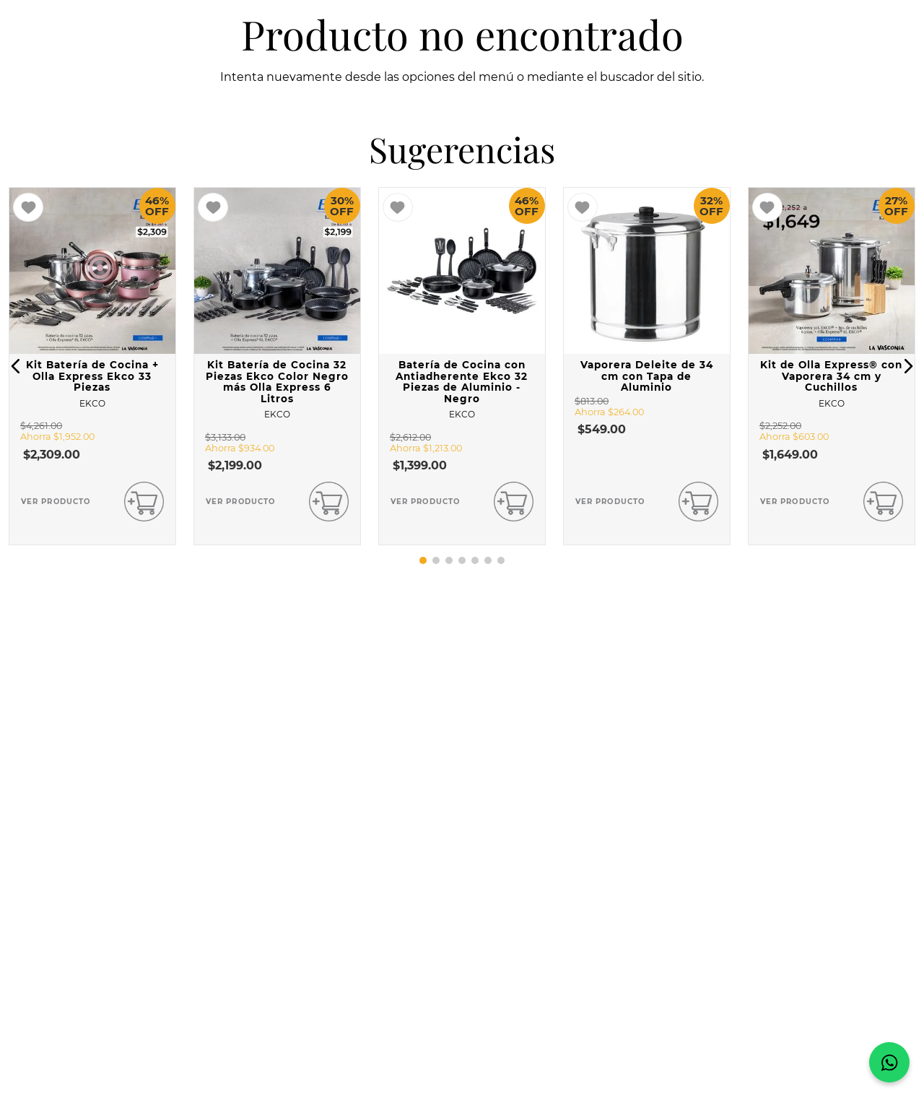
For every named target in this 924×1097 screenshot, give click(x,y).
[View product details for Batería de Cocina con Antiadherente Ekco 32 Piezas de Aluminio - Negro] (462, 366)
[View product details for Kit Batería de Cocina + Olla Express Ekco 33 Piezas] (92, 366)
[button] (16, 366)
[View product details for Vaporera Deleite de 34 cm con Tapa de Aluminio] (647, 366)
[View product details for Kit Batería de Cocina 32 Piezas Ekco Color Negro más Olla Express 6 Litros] (277, 366)
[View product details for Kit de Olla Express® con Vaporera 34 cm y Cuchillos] (831, 366)
